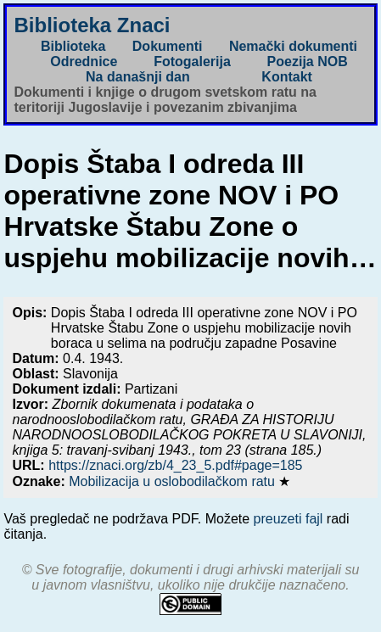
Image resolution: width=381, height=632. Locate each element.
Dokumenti (167, 46)
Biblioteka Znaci (92, 25)
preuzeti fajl (288, 519)
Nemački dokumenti (293, 46)
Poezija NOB (307, 61)
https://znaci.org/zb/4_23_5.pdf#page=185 (175, 465)
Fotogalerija (192, 61)
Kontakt (286, 77)
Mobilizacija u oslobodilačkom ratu (173, 481)
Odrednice (83, 61)
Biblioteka (73, 46)
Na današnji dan (138, 77)
